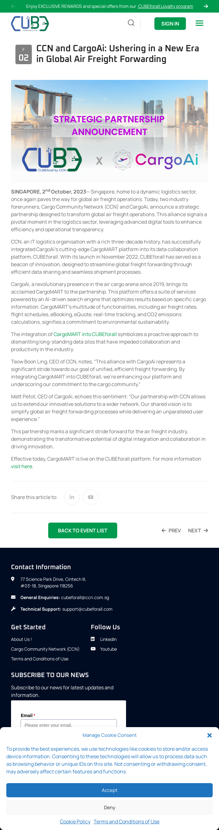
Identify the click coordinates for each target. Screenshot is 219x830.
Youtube (104, 649)
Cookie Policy (75, 821)
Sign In (170, 23)
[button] (209, 735)
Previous (13, 6)
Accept (110, 790)
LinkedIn (104, 639)
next (198, 530)
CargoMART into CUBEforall (85, 334)
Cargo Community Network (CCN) (45, 649)
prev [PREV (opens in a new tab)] (171, 530)
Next (206, 6)
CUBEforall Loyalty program (165, 6)
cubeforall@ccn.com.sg (85, 597)
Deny (109, 807)
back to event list (82, 530)
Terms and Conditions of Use (126, 821)
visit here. (22, 466)
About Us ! (21, 639)
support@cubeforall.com (87, 609)
